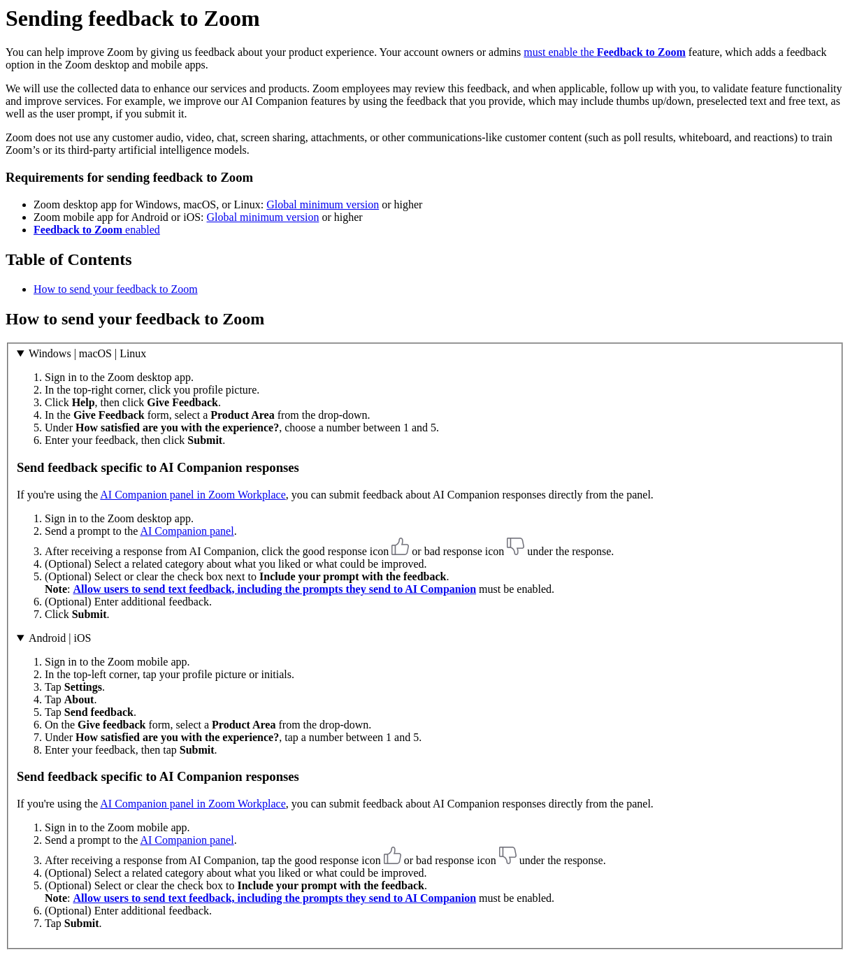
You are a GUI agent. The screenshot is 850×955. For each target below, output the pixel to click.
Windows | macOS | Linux (87, 353)
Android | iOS (60, 638)
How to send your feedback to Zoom (116, 289)
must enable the (605, 52)
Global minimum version (322, 204)
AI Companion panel (186, 531)
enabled (97, 230)
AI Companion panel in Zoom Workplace (192, 495)
